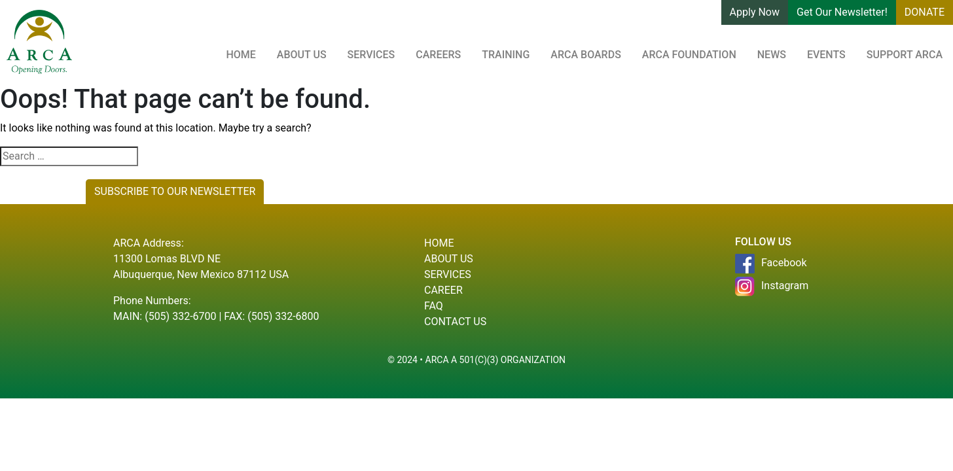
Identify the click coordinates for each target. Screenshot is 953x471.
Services (371, 54)
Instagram (771, 286)
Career (443, 290)
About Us (302, 54)
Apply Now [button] (755, 12)
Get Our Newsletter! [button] (842, 12)
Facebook (770, 263)
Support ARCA (905, 54)
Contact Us (455, 321)
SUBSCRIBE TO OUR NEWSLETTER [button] (174, 191)
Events (826, 54)
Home (240, 54)
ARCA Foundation (689, 54)
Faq (433, 306)
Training (506, 54)
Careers (438, 54)
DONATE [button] (924, 12)
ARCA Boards (585, 54)
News (771, 54)
